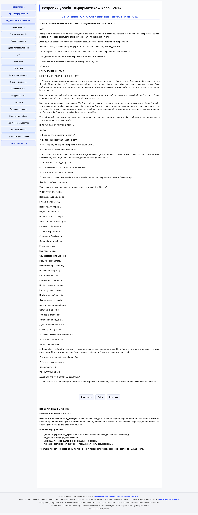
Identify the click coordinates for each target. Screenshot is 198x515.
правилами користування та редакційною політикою (116, 496)
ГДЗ (18, 54)
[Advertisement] (18, 182)
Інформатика (18, 7)
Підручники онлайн (18, 34)
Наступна (113, 397)
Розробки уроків (18, 41)
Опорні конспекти (18, 82)
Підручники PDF (18, 95)
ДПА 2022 (18, 68)
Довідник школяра (18, 109)
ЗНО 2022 (18, 61)
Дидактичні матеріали (18, 48)
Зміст (100, 397)
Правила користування (18, 136)
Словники (18, 102)
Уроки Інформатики (18, 14)
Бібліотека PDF (18, 89)
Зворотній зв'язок (18, 130)
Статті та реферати (18, 75)
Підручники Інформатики (18, 20)
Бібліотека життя (18, 143)
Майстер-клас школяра (18, 123)
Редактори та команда (169, 499)
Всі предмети (18, 27)
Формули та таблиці (18, 116)
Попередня (86, 397)
